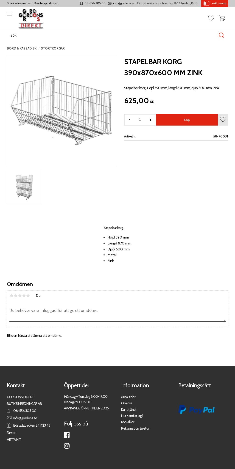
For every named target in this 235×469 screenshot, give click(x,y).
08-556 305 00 (95, 3)
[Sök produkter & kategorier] (113, 35)
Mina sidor (128, 397)
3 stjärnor (20, 295)
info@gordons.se (123, 3)
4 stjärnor (24, 295)
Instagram (67, 446)
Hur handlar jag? (132, 416)
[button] (9, 15)
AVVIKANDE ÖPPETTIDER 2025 (86, 408)
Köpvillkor (127, 422)
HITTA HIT (14, 439)
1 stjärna (11, 295)
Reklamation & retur (135, 428)
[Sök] (221, 35)
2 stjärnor (16, 295)
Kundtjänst (128, 409)
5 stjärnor (28, 295)
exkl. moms (219, 3)
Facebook (67, 435)
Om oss (126, 403)
